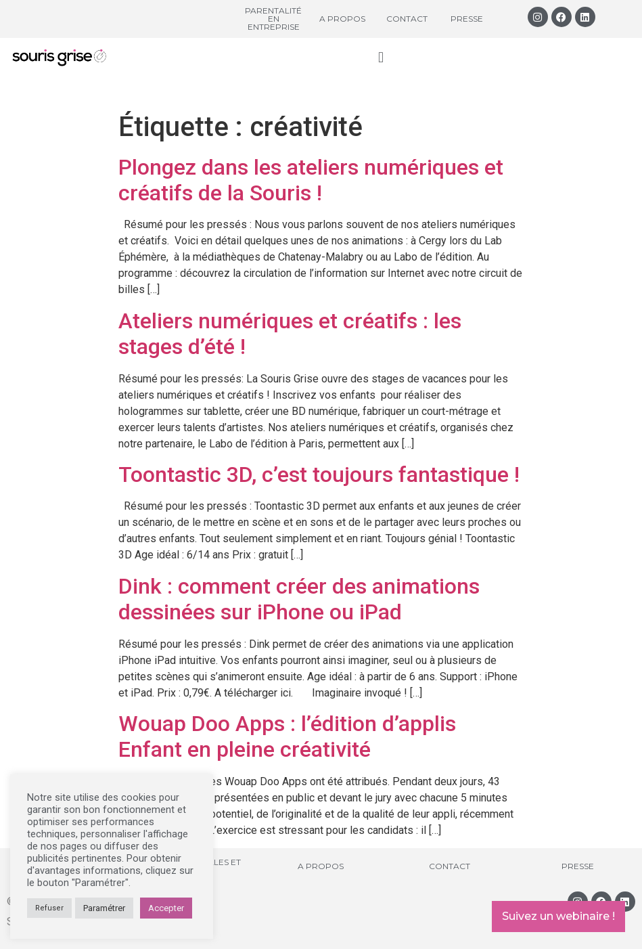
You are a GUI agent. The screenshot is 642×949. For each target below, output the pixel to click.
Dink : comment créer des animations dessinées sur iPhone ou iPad (299, 599)
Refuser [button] (49, 908)
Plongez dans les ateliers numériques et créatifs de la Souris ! (310, 180)
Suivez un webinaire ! (558, 916)
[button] (380, 57)
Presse (467, 19)
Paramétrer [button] (104, 908)
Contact (407, 19)
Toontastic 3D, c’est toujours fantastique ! (319, 474)
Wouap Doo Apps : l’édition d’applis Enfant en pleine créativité (287, 736)
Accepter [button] (166, 908)
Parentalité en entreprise (273, 18)
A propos (342, 19)
